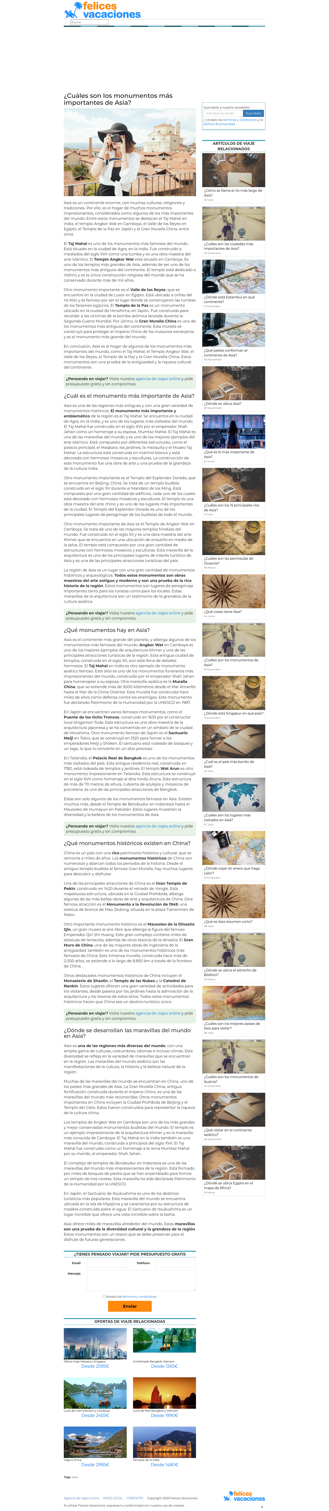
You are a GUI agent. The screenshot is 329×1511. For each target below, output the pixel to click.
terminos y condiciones (240, 120)
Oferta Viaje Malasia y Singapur (85, 1361)
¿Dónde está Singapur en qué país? (234, 713)
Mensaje (74, 1273)
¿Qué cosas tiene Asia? (223, 612)
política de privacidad (219, 124)
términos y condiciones (139, 1297)
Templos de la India (146, 1460)
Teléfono (143, 1263)
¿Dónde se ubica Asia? (223, 404)
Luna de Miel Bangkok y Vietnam (155, 1410)
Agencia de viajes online (81, 1498)
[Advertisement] (164, 60)
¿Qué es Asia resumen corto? (228, 922)
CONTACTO (135, 1498)
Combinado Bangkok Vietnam (154, 1361)
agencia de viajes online (158, 379)
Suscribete (253, 113)
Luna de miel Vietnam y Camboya (87, 1410)
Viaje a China (72, 1460)
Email (76, 1263)
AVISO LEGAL (113, 1498)
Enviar (130, 1306)
